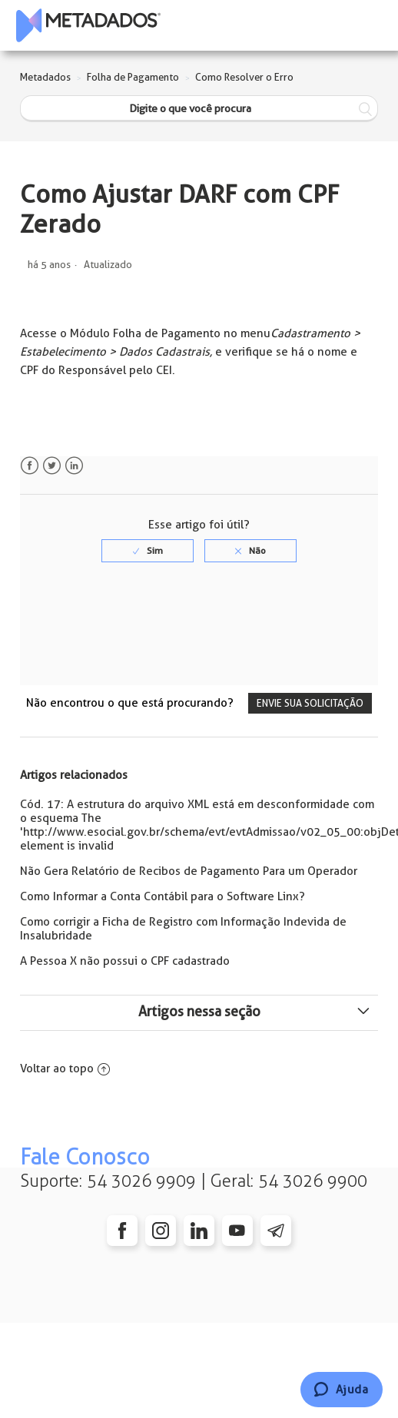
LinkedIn (74, 465)
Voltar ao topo (65, 1068)
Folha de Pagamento (133, 77)
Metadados (45, 77)
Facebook (29, 465)
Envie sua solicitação (310, 703)
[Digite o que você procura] (199, 108)
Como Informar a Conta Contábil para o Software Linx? (162, 896)
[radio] (147, 550)
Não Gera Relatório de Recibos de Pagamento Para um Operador (188, 871)
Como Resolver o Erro (244, 77)
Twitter (51, 465)
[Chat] (341, 1389)
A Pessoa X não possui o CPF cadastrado (125, 961)
